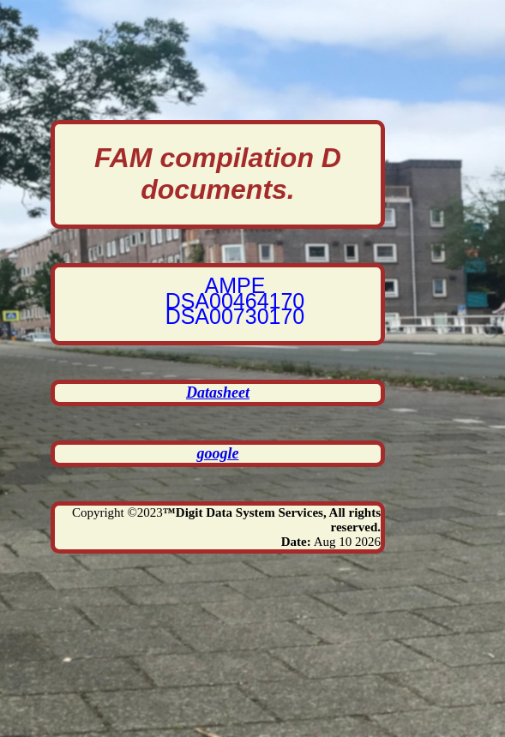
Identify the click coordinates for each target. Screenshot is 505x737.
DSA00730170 (235, 316)
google (217, 453)
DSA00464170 (235, 301)
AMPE (235, 285)
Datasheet (217, 392)
